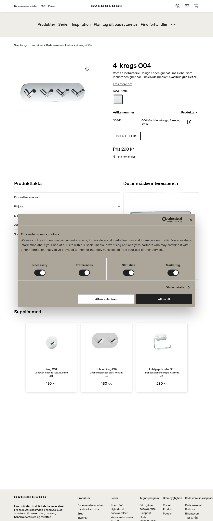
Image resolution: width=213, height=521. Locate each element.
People (167, 513)
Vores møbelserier (122, 517)
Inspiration (81, 24)
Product (168, 509)
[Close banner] (191, 219)
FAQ (43, 6)
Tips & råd (191, 517)
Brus (80, 513)
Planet (167, 505)
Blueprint (145, 513)
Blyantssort (192, 513)
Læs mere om (122, 84)
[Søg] (177, 6)
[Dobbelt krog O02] (106, 357)
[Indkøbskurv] (196, 6)
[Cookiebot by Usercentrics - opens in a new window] (165, 220)
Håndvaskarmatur (88, 509)
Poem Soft (117, 505)
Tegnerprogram (149, 498)
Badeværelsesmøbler (90, 505)
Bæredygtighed (172, 498)
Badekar (82, 517)
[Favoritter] (187, 6)
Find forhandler (154, 24)
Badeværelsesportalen (25, 6)
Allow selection (106, 299)
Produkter (46, 24)
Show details (175, 287)
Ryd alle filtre (127, 136)
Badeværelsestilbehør (59, 45)
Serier (63, 24)
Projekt (52, 6)
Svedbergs (20, 45)
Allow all (164, 299)
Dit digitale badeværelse (148, 507)
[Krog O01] (51, 357)
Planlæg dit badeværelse (116, 24)
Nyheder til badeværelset (119, 511)
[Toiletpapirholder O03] (161, 357)
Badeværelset (193, 505)
